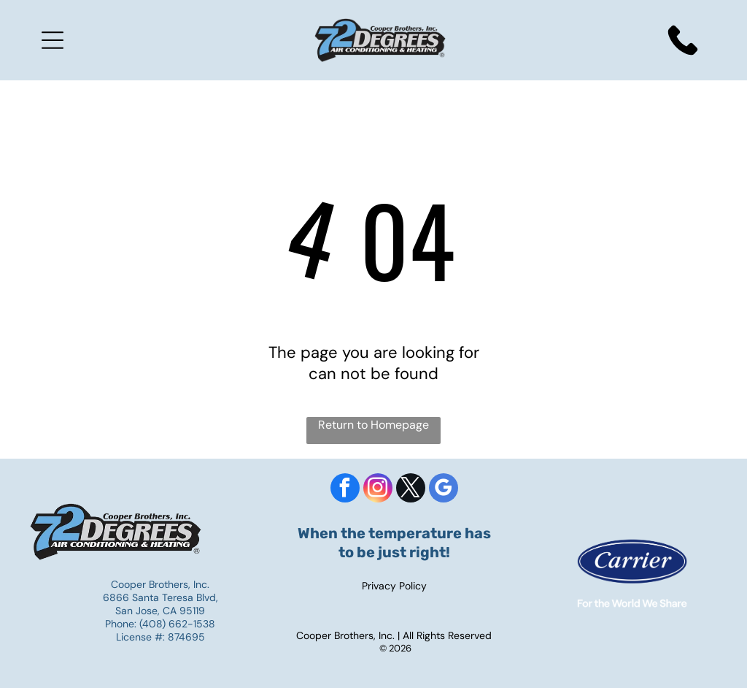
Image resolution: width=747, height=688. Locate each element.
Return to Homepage (373, 424)
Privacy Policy (394, 585)
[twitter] (410, 489)
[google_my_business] (443, 489)
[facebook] (345, 489)
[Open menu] (52, 40)
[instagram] (377, 489)
